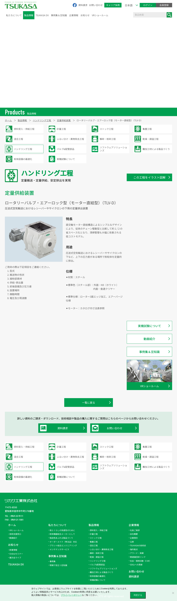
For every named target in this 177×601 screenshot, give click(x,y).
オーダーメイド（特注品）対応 (63, 541)
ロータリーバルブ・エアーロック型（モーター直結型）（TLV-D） (151, 231)
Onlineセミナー (16, 553)
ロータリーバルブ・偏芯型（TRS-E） (151, 212)
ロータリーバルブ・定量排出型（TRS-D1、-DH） (149, 261)
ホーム (12, 525)
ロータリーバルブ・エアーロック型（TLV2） (151, 251)
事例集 (52, 561)
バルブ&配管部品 (97, 564)
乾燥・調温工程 (97, 557)
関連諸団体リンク (138, 557)
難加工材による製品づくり (101, 572)
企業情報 (73, 15)
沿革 (132, 541)
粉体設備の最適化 (97, 576)
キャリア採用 (113, 5)
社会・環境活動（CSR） (140, 560)
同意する (138, 595)
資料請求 (82, 5)
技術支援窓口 (15, 534)
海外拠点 (134, 549)
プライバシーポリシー (71, 595)
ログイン (147, 5)
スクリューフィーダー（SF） (148, 270)
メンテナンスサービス (59, 549)
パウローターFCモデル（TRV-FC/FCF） (148, 278)
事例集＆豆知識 (59, 15)
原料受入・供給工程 (98, 530)
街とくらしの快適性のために (62, 530)
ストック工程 (96, 537)
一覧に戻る (88, 402)
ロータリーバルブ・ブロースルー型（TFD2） (151, 241)
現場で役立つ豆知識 (58, 565)
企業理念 (134, 537)
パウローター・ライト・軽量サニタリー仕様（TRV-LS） (151, 309)
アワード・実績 (137, 553)
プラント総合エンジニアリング (63, 545)
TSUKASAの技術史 (138, 545)
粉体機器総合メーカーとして (62, 534)
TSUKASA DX (42, 15)
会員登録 (164, 5)
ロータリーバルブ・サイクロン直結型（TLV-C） (151, 203)
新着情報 (13, 549)
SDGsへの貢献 (136, 564)
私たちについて (14, 15)
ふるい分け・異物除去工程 (101, 549)
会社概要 (134, 534)
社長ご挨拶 (135, 530)
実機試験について (149, 325)
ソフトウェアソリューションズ (103, 568)
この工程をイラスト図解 (149, 177)
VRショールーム (100, 15)
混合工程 (94, 545)
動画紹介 (149, 338)
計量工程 (94, 534)
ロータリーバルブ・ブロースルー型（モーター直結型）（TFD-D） (151, 220)
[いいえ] (173, 593)
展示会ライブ (15, 557)
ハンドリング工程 (97, 560)
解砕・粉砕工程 (97, 553)
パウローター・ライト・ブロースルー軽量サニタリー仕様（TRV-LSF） (151, 299)
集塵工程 (94, 541)
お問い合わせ (96, 5)
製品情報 (28, 15)
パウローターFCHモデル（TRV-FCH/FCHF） (149, 288)
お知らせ (85, 15)
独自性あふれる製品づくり (61, 537)
